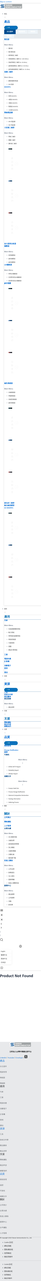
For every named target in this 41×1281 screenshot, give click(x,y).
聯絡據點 (7, 722)
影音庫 (10, 905)
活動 (9, 901)
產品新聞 (11, 894)
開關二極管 (11, 140)
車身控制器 (12, 639)
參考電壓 (7, 283)
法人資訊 (11, 876)
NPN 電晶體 (11, 121)
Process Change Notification (16, 792)
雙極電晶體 (8, 113)
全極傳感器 (11, 392)
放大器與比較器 (10, 244)
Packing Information (14, 799)
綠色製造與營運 (13, 844)
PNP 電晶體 (11, 125)
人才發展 (7, 826)
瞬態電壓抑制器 (13, 81)
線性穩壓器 (11, 258)
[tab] (10, 32)
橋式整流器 (11, 52)
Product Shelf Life (13, 788)
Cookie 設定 (8, 1242)
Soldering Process (13, 802)
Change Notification (11, 750)
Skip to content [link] (6, 2)
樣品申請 (7, 724)
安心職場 (11, 847)
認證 (6, 752)
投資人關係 (8, 860)
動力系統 (11, 632)
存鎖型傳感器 (12, 399)
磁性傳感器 (8, 383)
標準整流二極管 (13, 55)
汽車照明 (11, 643)
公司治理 (11, 869)
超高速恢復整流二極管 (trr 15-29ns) (19, 69)
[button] (22, 45)
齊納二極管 (11, 136)
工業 (6, 655)
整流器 (6, 39)
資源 (7, 684)
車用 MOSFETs (12, 96)
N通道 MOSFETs (12, 99)
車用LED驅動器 (12, 274)
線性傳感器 (11, 403)
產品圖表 (7, 697)
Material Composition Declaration (18, 795)
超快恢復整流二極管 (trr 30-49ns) (18, 66)
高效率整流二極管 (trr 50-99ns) (17, 62)
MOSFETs (7, 87)
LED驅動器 (8, 265)
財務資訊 (11, 872)
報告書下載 (12, 858)
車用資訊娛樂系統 (14, 636)
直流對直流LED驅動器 (14, 281)
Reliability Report (13, 770)
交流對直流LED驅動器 (14, 277)
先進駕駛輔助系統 (14, 629)
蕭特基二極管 (12, 143)
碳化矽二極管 (9, 503)
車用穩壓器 (11, 255)
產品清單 (11, 707)
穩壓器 (6, 246)
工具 (6, 693)
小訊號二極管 (9, 128)
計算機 (6, 661)
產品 (7, 22)
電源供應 (7, 659)
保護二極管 (8, 72)
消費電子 (7, 666)
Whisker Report (13, 774)
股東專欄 (11, 879)
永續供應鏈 (12, 851)
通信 (6, 672)
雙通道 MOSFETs (13, 106)
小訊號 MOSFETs (13, 110)
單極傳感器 (11, 396)
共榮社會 (11, 854)
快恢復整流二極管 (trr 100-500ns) (18, 59)
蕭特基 (10, 48)
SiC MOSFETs (8, 508)
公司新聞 (11, 898)
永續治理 (11, 840)
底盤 (9, 646)
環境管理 (7, 746)
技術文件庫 (8, 695)
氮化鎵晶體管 (9, 505)
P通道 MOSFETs (12, 103)
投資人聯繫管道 (13, 883)
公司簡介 (7, 817)
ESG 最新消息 (12, 837)
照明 (6, 668)
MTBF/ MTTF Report (14, 767)
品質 (7, 737)
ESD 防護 (11, 84)
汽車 (6, 620)
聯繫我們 (7, 726)
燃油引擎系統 (12, 650)
